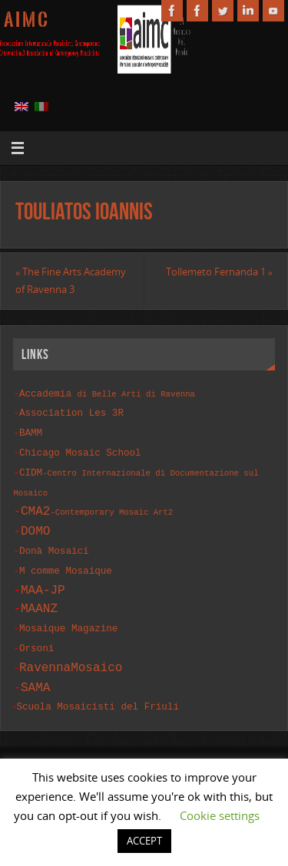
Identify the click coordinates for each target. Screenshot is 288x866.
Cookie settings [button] (220, 815)
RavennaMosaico (70, 654)
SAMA (35, 673)
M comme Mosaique (65, 561)
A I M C (26, 20)
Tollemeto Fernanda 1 (219, 271)
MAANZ (39, 598)
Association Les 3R (71, 411)
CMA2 (97, 504)
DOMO (35, 523)
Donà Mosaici (54, 543)
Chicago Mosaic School (80, 448)
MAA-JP (43, 579)
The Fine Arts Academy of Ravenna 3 (70, 281)
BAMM (30, 429)
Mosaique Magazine (68, 617)
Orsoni (36, 636)
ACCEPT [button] (144, 841)
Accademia (107, 393)
